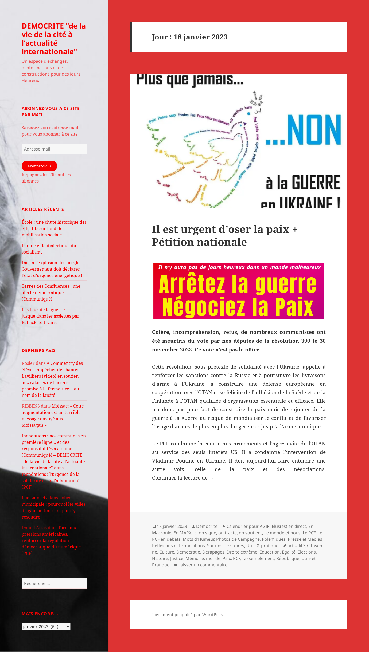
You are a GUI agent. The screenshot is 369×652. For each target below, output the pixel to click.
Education (269, 552)
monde (213, 558)
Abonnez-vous (39, 166)
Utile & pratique (262, 545)
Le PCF (309, 533)
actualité (296, 545)
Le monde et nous (282, 533)
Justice (176, 558)
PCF (236, 558)
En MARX (182, 533)
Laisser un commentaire (202, 565)
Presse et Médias (305, 539)
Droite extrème (242, 552)
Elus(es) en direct (289, 526)
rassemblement (258, 558)
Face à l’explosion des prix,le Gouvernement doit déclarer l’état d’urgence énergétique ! (52, 269)
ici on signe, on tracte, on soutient (227, 533)
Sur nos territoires (225, 545)
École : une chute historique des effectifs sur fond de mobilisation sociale (54, 228)
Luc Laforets (34, 498)
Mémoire (194, 558)
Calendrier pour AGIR (248, 526)
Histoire (160, 558)
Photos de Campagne (238, 539)
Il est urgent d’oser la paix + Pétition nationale (225, 235)
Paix (227, 558)
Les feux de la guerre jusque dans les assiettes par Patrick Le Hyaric (50, 316)
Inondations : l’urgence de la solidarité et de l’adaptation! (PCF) (51, 480)
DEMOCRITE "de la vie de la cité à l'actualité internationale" (54, 38)
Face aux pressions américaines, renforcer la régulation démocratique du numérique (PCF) (51, 540)
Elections (307, 552)
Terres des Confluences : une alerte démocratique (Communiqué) (51, 292)
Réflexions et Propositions (178, 545)
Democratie (188, 552)
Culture (166, 552)
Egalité (289, 552)
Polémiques (274, 539)
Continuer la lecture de (183, 477)
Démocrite (206, 526)
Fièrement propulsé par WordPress (188, 615)
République (287, 558)
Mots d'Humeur (198, 539)
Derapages (213, 552)
